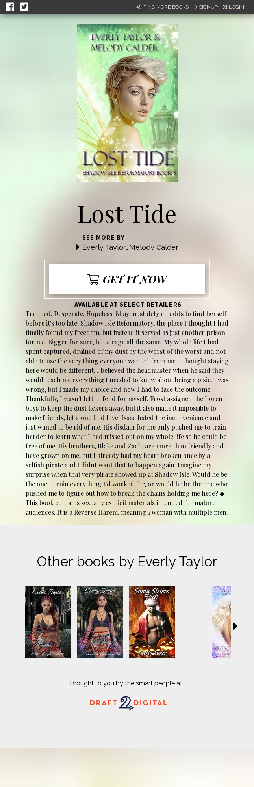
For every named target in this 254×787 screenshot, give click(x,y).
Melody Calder (153, 247)
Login (233, 7)
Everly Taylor (104, 247)
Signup (205, 7)
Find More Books (162, 7)
